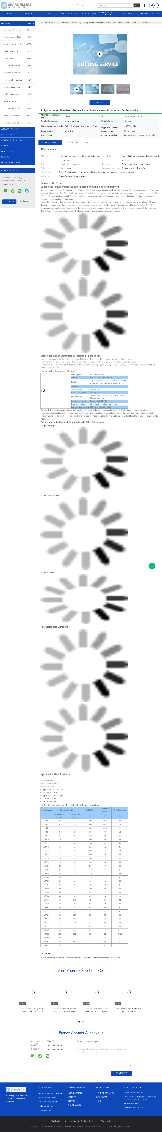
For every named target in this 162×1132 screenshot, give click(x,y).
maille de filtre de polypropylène (18, 51)
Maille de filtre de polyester (18, 30)
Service (71, 1101)
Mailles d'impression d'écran (18, 87)
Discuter (100, 103)
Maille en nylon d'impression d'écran (18, 101)
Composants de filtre (18, 108)
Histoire (72, 1097)
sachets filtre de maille (18, 73)
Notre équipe (74, 1105)
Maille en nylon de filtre (18, 44)
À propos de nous (69, 14)
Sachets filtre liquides (18, 80)
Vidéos (49, 14)
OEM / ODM (101, 1097)
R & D (98, 1101)
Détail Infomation (50, 142)
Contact (5, 146)
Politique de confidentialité (81, 1121)
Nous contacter (128, 14)
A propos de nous (10, 129)
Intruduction (75, 1093)
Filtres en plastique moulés (52, 958)
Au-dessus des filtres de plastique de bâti (18, 123)
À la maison (10, 14)
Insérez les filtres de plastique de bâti (18, 115)
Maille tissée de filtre (18, 37)
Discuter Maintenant (150, 14)
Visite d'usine (7, 135)
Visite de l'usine (88, 14)
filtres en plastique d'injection (78, 958)
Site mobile (106, 1121)
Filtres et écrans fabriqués (18, 58)
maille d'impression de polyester (18, 94)
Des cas (5, 157)
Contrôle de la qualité (108, 14)
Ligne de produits (105, 1093)
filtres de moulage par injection (106, 958)
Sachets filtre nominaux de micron (18, 65)
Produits (29, 14)
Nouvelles (6, 151)
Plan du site (56, 1121)
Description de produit (79, 142)
